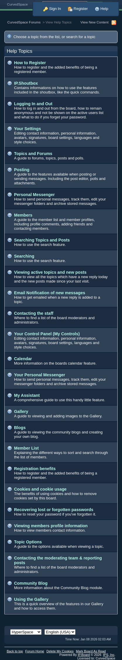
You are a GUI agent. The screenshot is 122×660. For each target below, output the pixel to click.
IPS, (108, 654)
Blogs (20, 427)
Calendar (23, 358)
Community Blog (30, 583)
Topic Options (28, 542)
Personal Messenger (34, 194)
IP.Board (84, 654)
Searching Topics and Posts (42, 240)
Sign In (52, 8)
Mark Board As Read (91, 651)
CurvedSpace (17, 4)
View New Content (94, 22)
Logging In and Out (33, 103)
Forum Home (34, 651)
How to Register (30, 62)
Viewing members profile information (51, 525)
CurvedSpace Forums (24, 22)
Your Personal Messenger (39, 374)
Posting (21, 169)
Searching (24, 256)
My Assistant (27, 395)
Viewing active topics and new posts (50, 272)
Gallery (21, 411)
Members (23, 215)
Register (78, 8)
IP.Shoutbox (26, 83)
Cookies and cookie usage (40, 489)
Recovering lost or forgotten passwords (53, 509)
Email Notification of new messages (49, 292)
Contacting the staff (33, 313)
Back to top (15, 651)
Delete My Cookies (60, 651)
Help (101, 8)
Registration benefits (35, 468)
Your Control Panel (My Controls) (47, 333)
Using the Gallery (31, 599)
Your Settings (27, 128)
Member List (26, 448)
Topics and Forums (33, 153)
